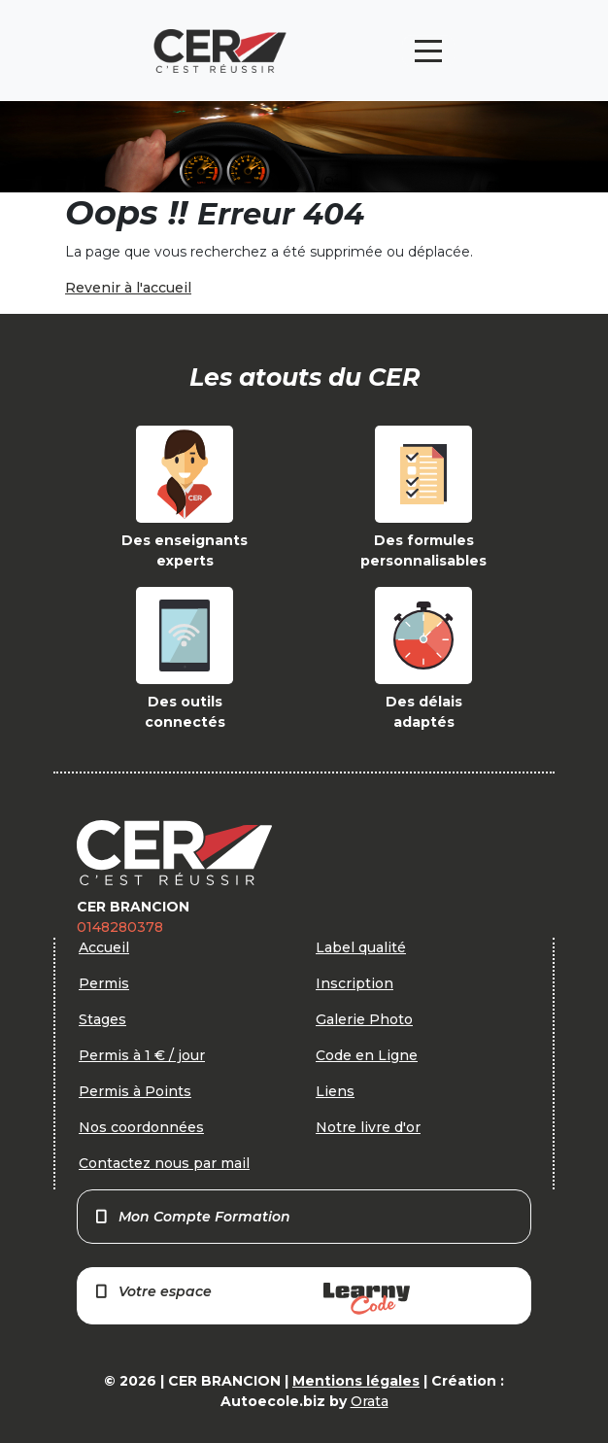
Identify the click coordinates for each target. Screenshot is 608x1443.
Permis (104, 983)
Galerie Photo (364, 1019)
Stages (102, 1019)
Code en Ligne (367, 1055)
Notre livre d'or (368, 1127)
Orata (369, 1401)
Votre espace (251, 1299)
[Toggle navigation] (428, 51)
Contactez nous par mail (164, 1163)
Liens (335, 1091)
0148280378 (120, 927)
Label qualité (361, 947)
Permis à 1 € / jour (142, 1055)
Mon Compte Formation (191, 1216)
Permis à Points (135, 1091)
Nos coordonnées (141, 1127)
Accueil (104, 947)
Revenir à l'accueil (128, 287)
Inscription (354, 983)
